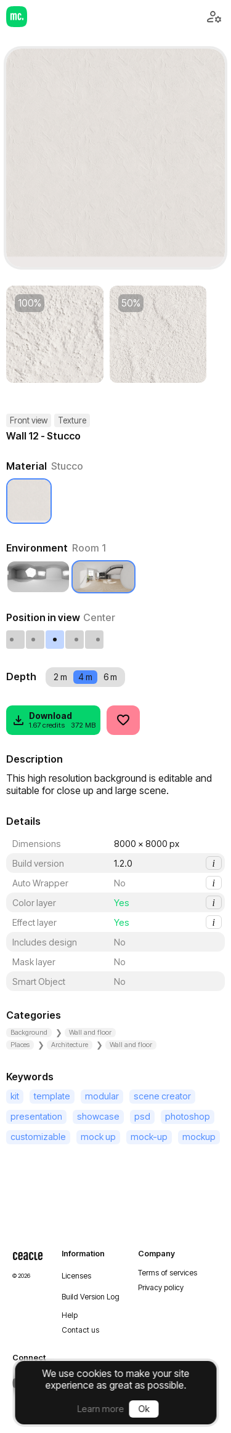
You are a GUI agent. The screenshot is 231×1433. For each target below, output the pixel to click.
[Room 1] (103, 576)
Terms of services (167, 1273)
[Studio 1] (38, 576)
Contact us (80, 1330)
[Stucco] (29, 501)
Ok (144, 1408)
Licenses (76, 1276)
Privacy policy (161, 1287)
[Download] (53, 720)
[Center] (55, 639)
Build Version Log (91, 1297)
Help (70, 1315)
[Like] (123, 720)
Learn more (101, 1408)
